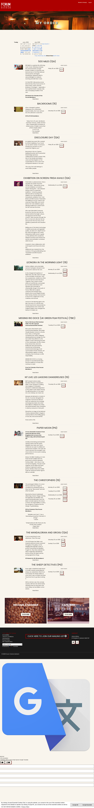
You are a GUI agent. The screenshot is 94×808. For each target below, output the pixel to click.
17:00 (65, 488)
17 (38, 49)
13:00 (63, 544)
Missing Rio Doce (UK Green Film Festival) (43, 318)
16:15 (63, 541)
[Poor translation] (8, 762)
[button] (73, 642)
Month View (56, 56)
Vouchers (77, 9)
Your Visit (48, 9)
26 (27, 50)
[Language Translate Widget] (12, 644)
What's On (36, 9)
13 (32, 49)
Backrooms (44, 103)
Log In (90, 2)
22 (21, 50)
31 (38, 52)
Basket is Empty (82, 2)
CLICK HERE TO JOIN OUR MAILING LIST (47, 636)
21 (29, 49)
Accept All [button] (75, 805)
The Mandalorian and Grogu (43, 532)
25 (25, 50)
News (86, 9)
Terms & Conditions (8, 636)
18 (40, 49)
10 (38, 47)
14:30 (63, 326)
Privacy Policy (6, 640)
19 (41, 49)
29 (21, 52)
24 (24, 50)
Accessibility (5, 635)
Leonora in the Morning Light (45, 262)
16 (37, 49)
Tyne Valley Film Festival (9, 633)
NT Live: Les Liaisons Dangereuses (44, 377)
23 (22, 50)
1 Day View (37, 56)
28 (30, 50)
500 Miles (43, 61)
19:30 (63, 112)
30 (22, 52)
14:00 (65, 496)
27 (28, 50)
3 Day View (43, 56)
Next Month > (46, 44)
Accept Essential (87, 805)
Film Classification (7, 641)
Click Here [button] (25, 614)
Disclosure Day (43, 137)
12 (41, 47)
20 (28, 49)
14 (34, 49)
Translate (13, 646)
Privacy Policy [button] (25, 806)
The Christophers (45, 480)
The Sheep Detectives (44, 564)
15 (35, 49)
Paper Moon (44, 427)
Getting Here (6, 638)
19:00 (61, 145)
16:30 (61, 69)
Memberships (64, 9)
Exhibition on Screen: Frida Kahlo (44, 178)
